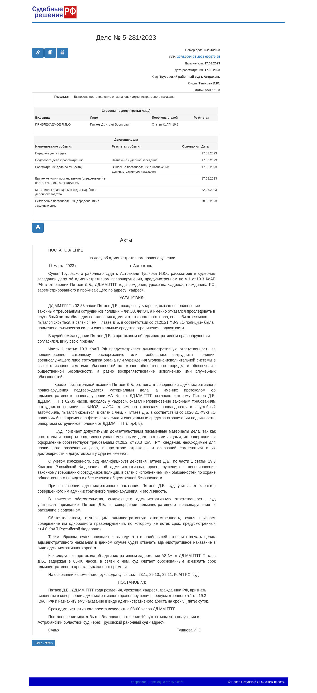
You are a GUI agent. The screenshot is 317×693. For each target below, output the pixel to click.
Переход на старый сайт (166, 682)
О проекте (138, 682)
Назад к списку (44, 643)
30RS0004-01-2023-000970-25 (198, 56)
